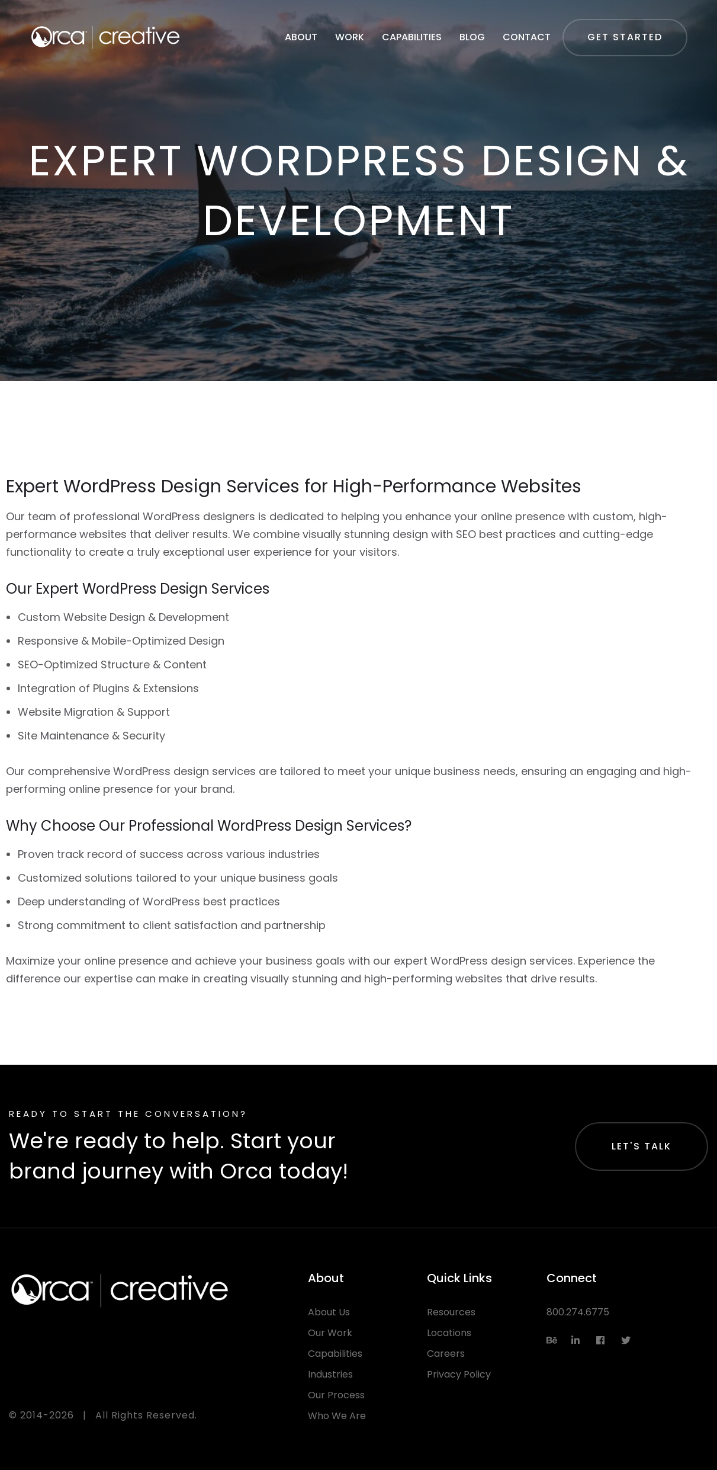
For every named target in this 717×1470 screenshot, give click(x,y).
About (301, 37)
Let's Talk (641, 1146)
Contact (527, 37)
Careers (446, 1353)
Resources (451, 1312)
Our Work (330, 1333)
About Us (329, 1312)
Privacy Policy (459, 1374)
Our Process (336, 1395)
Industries (330, 1374)
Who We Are (337, 1416)
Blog (472, 37)
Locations (449, 1333)
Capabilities (412, 37)
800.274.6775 (577, 1312)
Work (349, 37)
